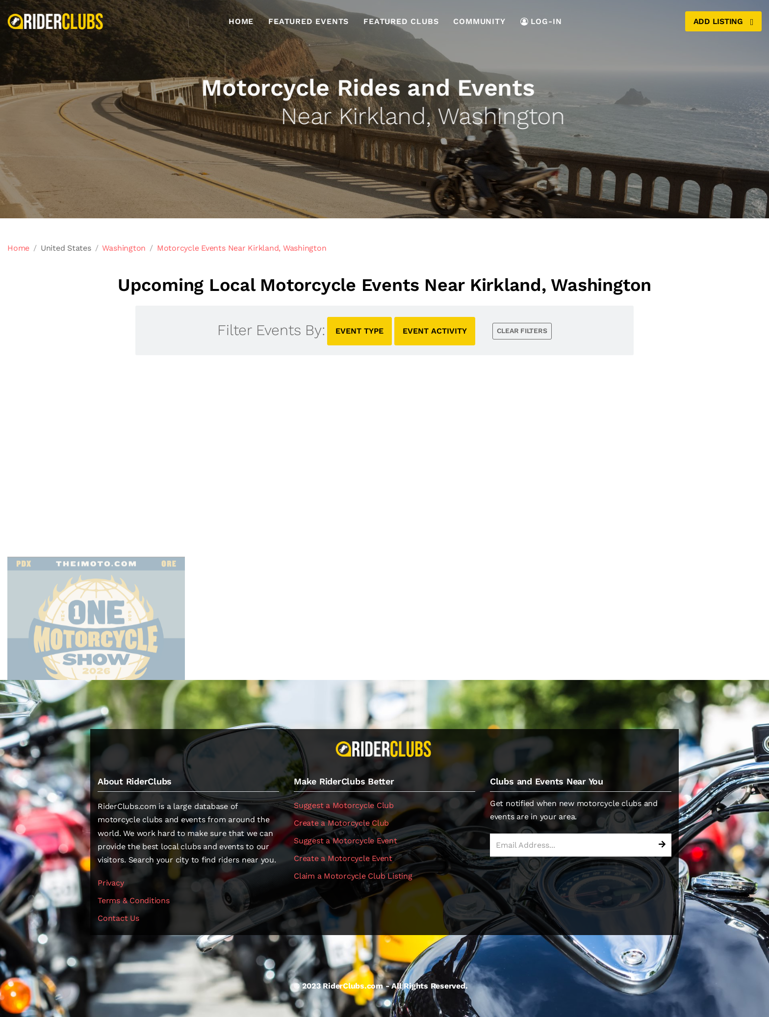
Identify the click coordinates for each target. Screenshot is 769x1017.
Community (479, 21)
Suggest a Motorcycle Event (345, 840)
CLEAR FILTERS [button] (522, 331)
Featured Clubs (400, 21)
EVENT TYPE (359, 331)
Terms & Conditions (134, 900)
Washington (124, 248)
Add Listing (723, 21)
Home (241, 21)
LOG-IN (541, 21)
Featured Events (308, 21)
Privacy (111, 882)
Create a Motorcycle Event (343, 858)
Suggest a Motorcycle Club (344, 805)
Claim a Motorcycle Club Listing (353, 876)
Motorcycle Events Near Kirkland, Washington (242, 248)
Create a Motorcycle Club (341, 823)
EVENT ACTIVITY (435, 331)
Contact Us (118, 918)
